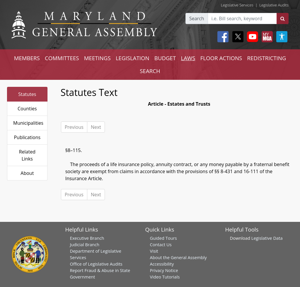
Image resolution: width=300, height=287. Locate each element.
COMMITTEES (62, 58)
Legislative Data (267, 238)
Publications (27, 137)
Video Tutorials (165, 277)
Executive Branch (87, 238)
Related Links (27, 155)
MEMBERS (27, 58)
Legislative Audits (274, 5)
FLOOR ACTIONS (221, 58)
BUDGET (165, 58)
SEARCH (150, 71)
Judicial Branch (85, 244)
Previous (74, 127)
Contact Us (161, 244)
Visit (154, 251)
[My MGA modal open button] (266, 36)
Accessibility (162, 264)
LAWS (188, 58)
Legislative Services (237, 5)
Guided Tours (163, 238)
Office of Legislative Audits (96, 264)
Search (196, 18)
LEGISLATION (132, 58)
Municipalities (28, 123)
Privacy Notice (164, 270)
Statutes (27, 94)
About (27, 173)
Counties (27, 108)
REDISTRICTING (266, 58)
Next (96, 127)
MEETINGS (97, 58)
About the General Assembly (178, 257)
